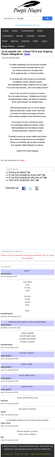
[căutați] (21, 18)
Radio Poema (8, 46)
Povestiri (42, 36)
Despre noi (8, 454)
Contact (21, 46)
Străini (40, 31)
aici (47, 255)
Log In (44, 41)
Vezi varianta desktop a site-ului (27, 25)
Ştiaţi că (14, 41)
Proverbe (30, 36)
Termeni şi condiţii (21, 454)
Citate (35, 41)
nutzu (27, 54)
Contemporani (27, 31)
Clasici (15, 31)
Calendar (25, 41)
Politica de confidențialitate (40, 454)
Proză (4, 41)
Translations (7, 36)
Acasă (5, 31)
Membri (19, 36)
